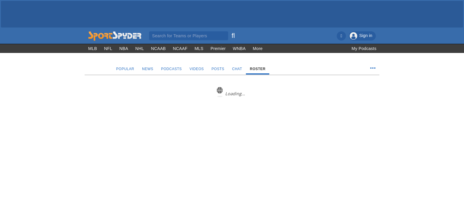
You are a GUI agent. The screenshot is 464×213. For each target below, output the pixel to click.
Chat (237, 69)
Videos (197, 69)
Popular (125, 69)
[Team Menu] (373, 68)
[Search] (233, 34)
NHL (139, 48)
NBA (123, 48)
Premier (217, 48)
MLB (92, 48)
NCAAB (158, 48)
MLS (199, 48)
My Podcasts (364, 48)
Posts (218, 69)
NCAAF (180, 48)
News (147, 69)
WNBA (239, 48)
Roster (258, 69)
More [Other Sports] (257, 48)
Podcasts (171, 69)
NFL (108, 48)
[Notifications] (341, 36)
